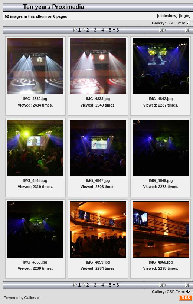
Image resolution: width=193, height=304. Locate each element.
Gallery (30, 298)
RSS (185, 298)
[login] (184, 16)
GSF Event (179, 23)
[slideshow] (167, 16)
